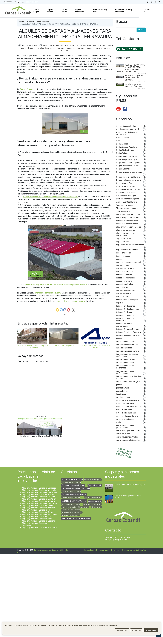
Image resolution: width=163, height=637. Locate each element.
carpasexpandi (122, 296)
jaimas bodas (122, 391)
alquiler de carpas (29, 48)
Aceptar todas (151, 630)
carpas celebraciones (125, 268)
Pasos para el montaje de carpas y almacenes (33, 346)
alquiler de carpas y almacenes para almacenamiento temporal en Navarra (54, 284)
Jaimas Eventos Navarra (126, 202)
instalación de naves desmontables (125, 367)
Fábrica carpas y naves (100, 10)
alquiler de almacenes (102, 45)
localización (121, 394)
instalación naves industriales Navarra (75, 507)
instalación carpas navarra (127, 351)
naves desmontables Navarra (128, 407)
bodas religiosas (123, 256)
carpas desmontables (76, 48)
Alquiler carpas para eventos (128, 129)
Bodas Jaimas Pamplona (126, 156)
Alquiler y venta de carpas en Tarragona (133, 85)
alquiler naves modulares (127, 250)
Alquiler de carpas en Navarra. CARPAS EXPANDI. (41, 436)
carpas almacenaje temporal (128, 262)
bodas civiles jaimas (124, 253)
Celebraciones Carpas (125, 183)
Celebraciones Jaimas (125, 186)
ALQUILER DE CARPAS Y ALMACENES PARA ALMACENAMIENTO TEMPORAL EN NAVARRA (130, 68)
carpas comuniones (124, 271)
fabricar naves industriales (128, 335)
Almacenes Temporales (64, 345)
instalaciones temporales (127, 345)
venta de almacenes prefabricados (125, 426)
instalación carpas (124, 348)
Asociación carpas (124, 138)
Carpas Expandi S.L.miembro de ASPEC (96, 346)
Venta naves (64, 10)
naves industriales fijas (126, 413)
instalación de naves (125, 362)
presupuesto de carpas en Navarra (70, 301)
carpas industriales (124, 284)
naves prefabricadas (125, 419)
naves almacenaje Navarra (127, 400)
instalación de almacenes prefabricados (127, 355)
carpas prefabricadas (125, 290)
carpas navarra (122, 287)
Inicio (21, 22)
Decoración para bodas (126, 192)
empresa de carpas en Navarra (47, 293)
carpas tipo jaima (123, 293)
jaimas (119, 385)
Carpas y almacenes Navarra (128, 180)
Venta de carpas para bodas (128, 214)
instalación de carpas (125, 359)
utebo (118, 422)
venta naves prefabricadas (128, 440)
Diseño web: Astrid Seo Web (134, 550)
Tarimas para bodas (124, 205)
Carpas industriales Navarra (128, 177)
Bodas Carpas (122, 144)
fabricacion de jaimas (125, 306)
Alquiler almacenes (79, 10)
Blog (118, 141)
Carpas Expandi (123, 169)
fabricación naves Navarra (127, 329)
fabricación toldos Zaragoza (128, 332)
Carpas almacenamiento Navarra (130, 172)
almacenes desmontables (38, 22)
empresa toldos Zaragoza (127, 300)
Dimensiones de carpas (126, 196)
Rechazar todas (122, 630)
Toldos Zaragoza (123, 211)
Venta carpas (36, 10)
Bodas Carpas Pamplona (126, 147)
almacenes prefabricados (127, 224)
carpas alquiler (122, 265)
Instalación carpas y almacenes (123, 10)
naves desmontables (125, 403)
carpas (119, 259)
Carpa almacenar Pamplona (128, 163)
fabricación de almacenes (127, 309)
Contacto (147, 10)
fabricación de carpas (125, 312)
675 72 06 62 (10, 2)
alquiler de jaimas (123, 242)
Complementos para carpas (128, 189)
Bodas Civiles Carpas (125, 150)
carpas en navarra (95, 48)
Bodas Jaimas (122, 153)
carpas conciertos (124, 275)
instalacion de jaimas (125, 341)
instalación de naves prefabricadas (125, 372)
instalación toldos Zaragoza (128, 382)
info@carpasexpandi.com (28, 2)
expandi (119, 303)
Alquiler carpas (50, 10)
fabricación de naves (125, 315)
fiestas (119, 338)
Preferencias (136, 630)
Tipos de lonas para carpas (127, 208)
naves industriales (124, 410)
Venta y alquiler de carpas (127, 217)
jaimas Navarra (122, 388)
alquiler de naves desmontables (52, 48)
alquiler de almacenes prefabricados (125, 234)
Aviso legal (104, 550)
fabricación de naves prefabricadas (125, 325)
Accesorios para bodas (126, 126)
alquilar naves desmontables (79, 45)
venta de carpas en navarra (128, 431)
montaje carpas (123, 397)
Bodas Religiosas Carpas (126, 159)
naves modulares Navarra (127, 416)
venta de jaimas (123, 434)
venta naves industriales (127, 437)
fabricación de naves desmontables (125, 319)
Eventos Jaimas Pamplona (127, 199)
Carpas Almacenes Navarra (128, 166)
